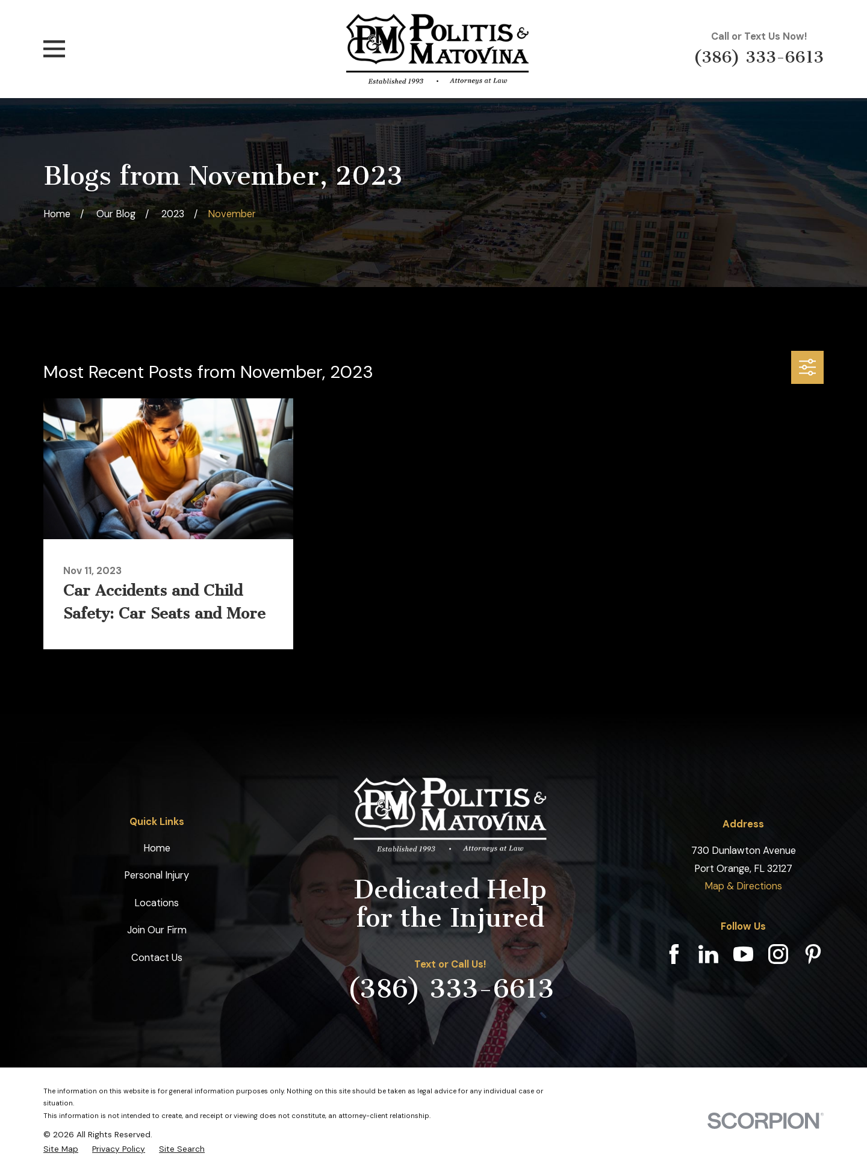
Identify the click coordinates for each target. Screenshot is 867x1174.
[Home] (437, 49)
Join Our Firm (157, 930)
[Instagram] (778, 954)
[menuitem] (60, 1149)
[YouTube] (743, 954)
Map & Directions (743, 886)
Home (156, 848)
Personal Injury (156, 875)
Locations (156, 903)
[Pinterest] (813, 954)
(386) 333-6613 (759, 57)
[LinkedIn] (708, 954)
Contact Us (156, 957)
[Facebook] (674, 954)
